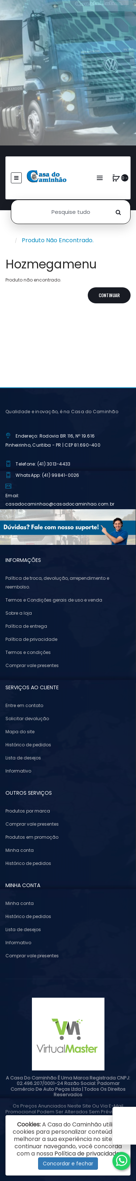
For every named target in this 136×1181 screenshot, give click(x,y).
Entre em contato (24, 705)
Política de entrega (26, 626)
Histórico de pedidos (28, 745)
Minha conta (19, 850)
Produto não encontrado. (58, 240)
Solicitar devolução (27, 718)
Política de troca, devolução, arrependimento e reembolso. (57, 582)
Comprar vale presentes (32, 665)
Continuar (109, 295)
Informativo (18, 771)
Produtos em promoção (31, 837)
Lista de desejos (23, 758)
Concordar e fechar (68, 1163)
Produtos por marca (27, 811)
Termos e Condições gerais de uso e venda (53, 600)
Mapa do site (19, 732)
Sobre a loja (18, 613)
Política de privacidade (31, 639)
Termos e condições (28, 652)
